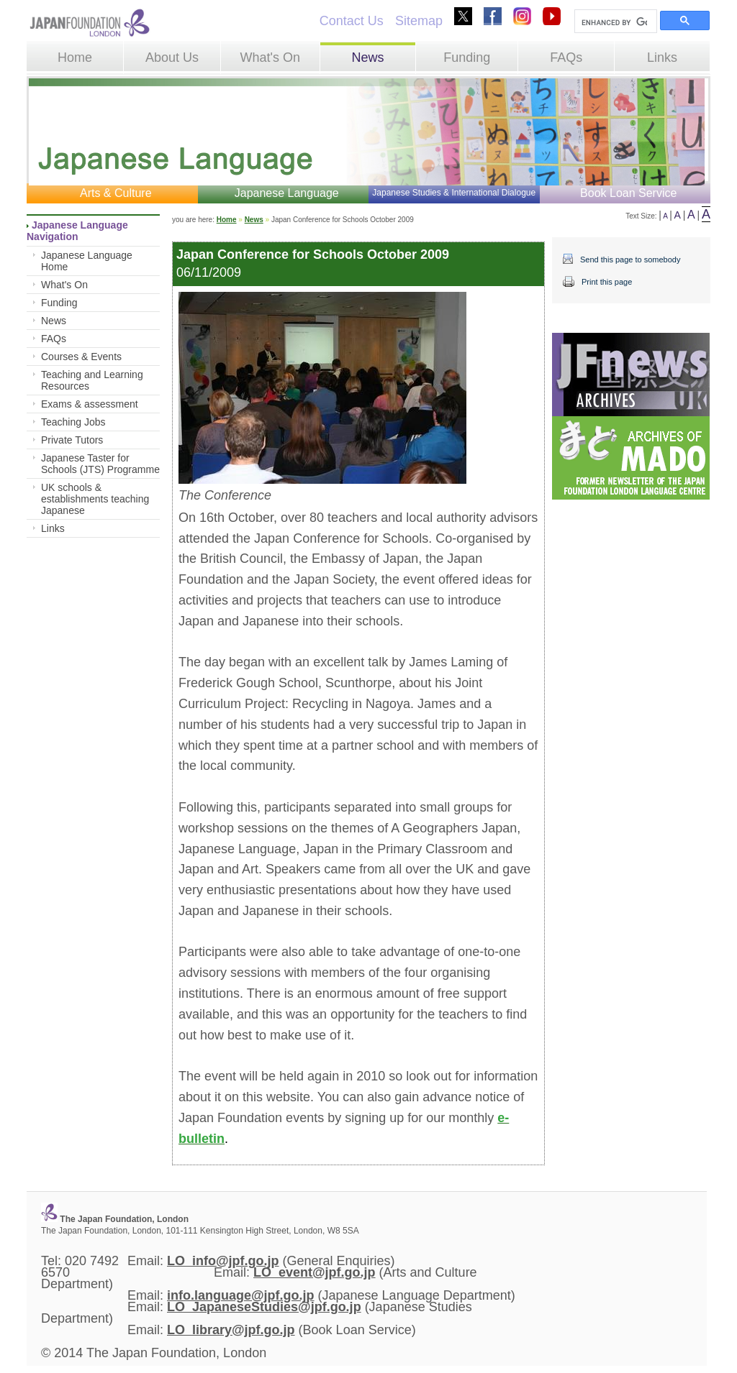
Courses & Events (81, 356)
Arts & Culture (116, 193)
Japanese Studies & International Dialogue (453, 193)
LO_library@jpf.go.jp (231, 1330)
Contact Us (352, 21)
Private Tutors (72, 440)
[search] (614, 22)
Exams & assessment (89, 404)
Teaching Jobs (73, 422)
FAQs (566, 57)
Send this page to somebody (630, 259)
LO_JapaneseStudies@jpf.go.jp (264, 1307)
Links (662, 57)
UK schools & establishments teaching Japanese (95, 499)
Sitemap (419, 21)
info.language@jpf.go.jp (241, 1295)
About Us (172, 57)
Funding (466, 57)
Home (75, 57)
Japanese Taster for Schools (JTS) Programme (100, 463)
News (367, 57)
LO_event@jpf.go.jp (314, 1272)
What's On (269, 57)
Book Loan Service (628, 193)
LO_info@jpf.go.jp (223, 1261)
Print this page (607, 281)
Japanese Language (287, 193)
